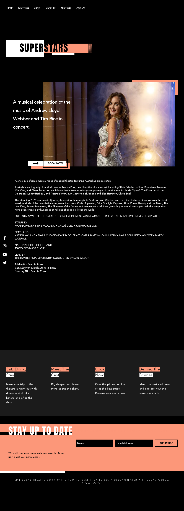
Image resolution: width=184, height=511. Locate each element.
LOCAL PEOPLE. (158, 480)
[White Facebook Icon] (4, 238)
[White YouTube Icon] (4, 254)
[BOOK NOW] (55, 163)
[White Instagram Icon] (4, 246)
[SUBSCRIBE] (166, 443)
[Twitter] (4, 262)
